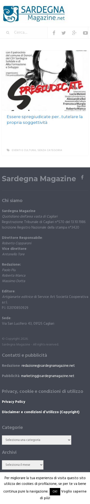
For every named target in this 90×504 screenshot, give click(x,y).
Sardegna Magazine (39, 179)
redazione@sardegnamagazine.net (48, 366)
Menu (74, 7)
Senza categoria (49, 150)
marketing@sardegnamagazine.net (47, 376)
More (80, 150)
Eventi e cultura (24, 150)
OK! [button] (55, 491)
